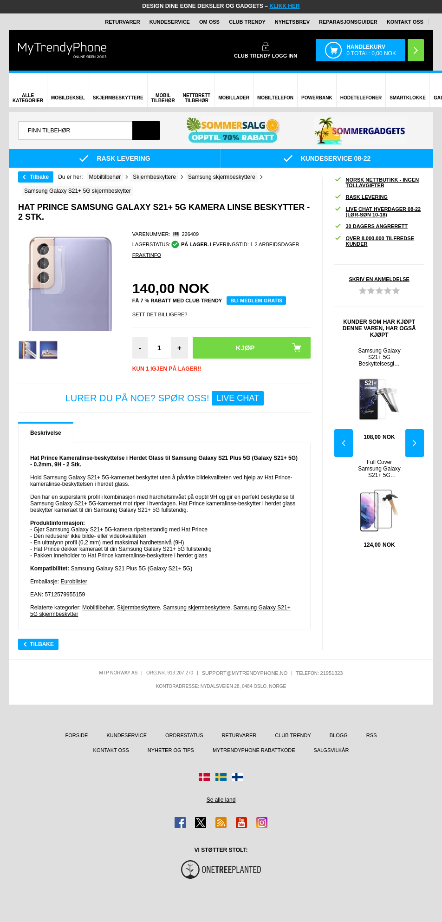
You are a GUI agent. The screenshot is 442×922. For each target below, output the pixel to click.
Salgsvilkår (331, 750)
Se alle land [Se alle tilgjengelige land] (221, 800)
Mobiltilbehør (98, 607)
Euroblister (73, 581)
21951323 (331, 673)
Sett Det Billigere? (160, 314)
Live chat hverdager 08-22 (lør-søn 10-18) (377, 211)
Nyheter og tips (171, 750)
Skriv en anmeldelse (379, 279)
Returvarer (122, 22)
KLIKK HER (284, 6)
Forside (76, 735)
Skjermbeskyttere (138, 607)
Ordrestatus (184, 735)
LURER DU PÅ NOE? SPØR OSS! (164, 398)
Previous (343, 443)
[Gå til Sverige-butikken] (221, 777)
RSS (371, 735)
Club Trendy (247, 22)
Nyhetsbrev (292, 22)
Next (414, 443)
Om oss (209, 22)
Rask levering (360, 197)
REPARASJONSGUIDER (348, 22)
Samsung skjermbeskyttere (196, 607)
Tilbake (39, 177)
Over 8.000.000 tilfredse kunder (374, 241)
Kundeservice (170, 22)
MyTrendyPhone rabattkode (254, 750)
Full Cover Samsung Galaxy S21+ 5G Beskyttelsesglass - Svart (379, 468)
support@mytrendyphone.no (245, 673)
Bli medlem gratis (256, 300)
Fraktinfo (146, 255)
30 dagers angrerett (370, 226)
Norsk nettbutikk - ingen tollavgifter (376, 182)
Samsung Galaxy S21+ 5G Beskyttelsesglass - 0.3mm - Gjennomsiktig (379, 357)
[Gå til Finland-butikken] (237, 777)
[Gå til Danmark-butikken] (204, 777)
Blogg (339, 735)
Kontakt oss (405, 22)
